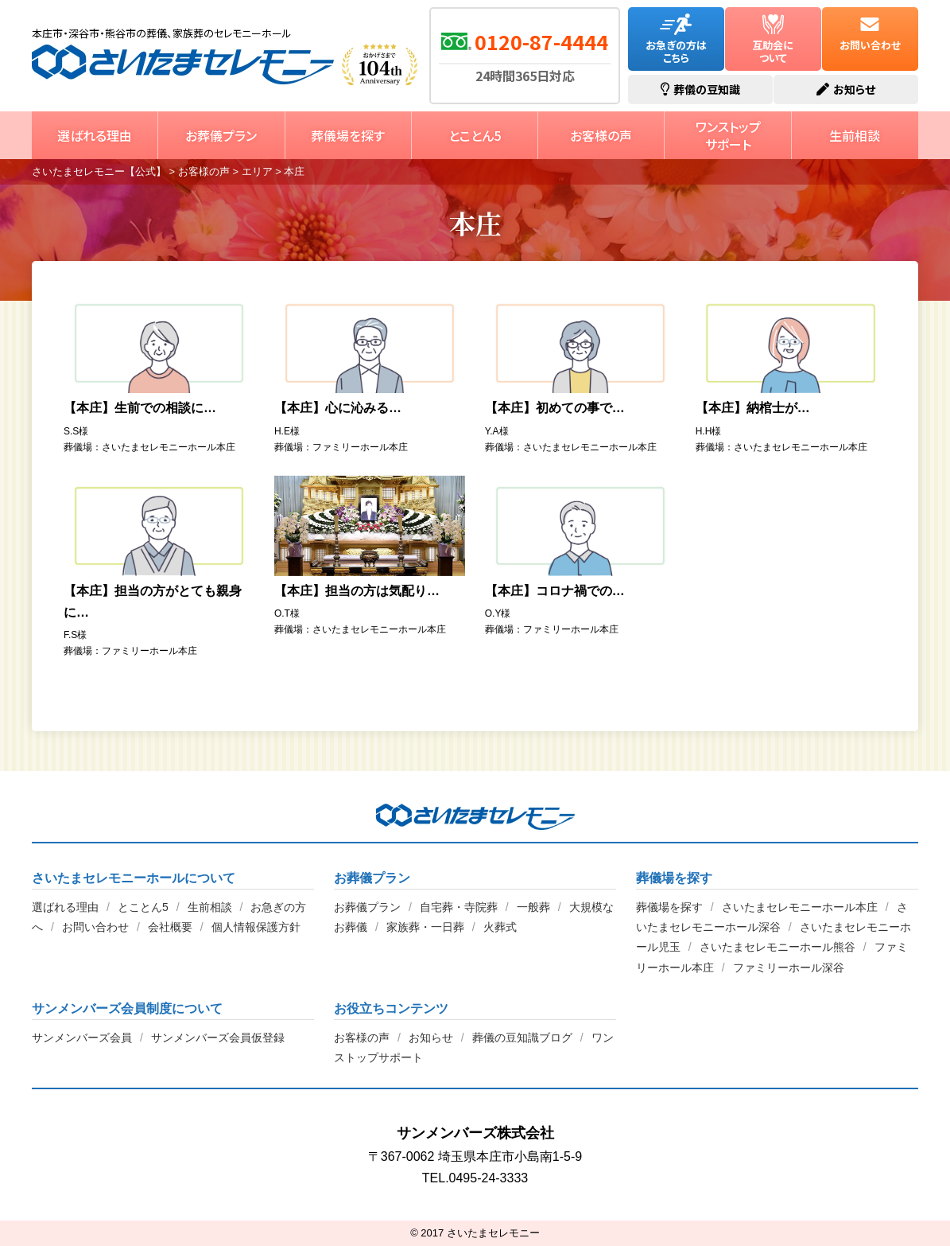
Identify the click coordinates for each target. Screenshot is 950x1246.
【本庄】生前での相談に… (140, 408)
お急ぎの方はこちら (676, 39)
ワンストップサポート (728, 135)
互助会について (772, 39)
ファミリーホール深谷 (788, 967)
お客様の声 (601, 135)
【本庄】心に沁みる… (337, 408)
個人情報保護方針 (256, 927)
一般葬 (533, 907)
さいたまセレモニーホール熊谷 (777, 946)
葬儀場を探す (348, 135)
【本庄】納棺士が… (753, 408)
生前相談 (854, 135)
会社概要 (170, 927)
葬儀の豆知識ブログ (522, 1037)
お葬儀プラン (221, 135)
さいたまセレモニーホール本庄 (800, 907)
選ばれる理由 (94, 135)
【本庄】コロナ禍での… (555, 591)
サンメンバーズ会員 (82, 1037)
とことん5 (474, 135)
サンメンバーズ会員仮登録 (218, 1037)
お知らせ (431, 1037)
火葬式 (500, 927)
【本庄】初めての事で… (555, 408)
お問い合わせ (870, 33)
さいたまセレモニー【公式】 (183, 65)
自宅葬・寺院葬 (459, 907)
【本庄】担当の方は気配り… (357, 591)
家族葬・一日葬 (425, 927)
